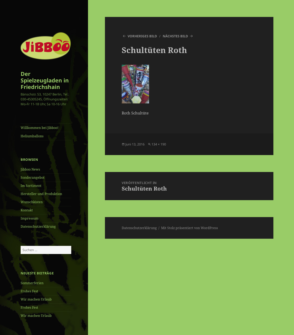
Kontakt (27, 210)
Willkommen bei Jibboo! (39, 127)
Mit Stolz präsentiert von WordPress (189, 228)
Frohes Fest (29, 291)
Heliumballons (32, 136)
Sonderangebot (33, 177)
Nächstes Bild (175, 36)
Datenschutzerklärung (38, 226)
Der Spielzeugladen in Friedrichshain (45, 80)
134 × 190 (158, 144)
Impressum (29, 218)
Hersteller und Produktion (41, 194)
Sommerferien (32, 283)
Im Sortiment (31, 185)
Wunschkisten (32, 202)
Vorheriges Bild (142, 36)
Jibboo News (30, 169)
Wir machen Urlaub (36, 299)
